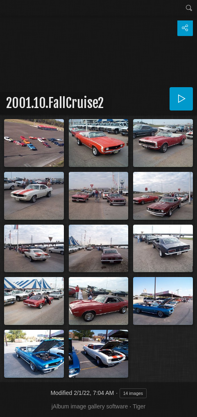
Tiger (139, 406)
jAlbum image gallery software (90, 406)
